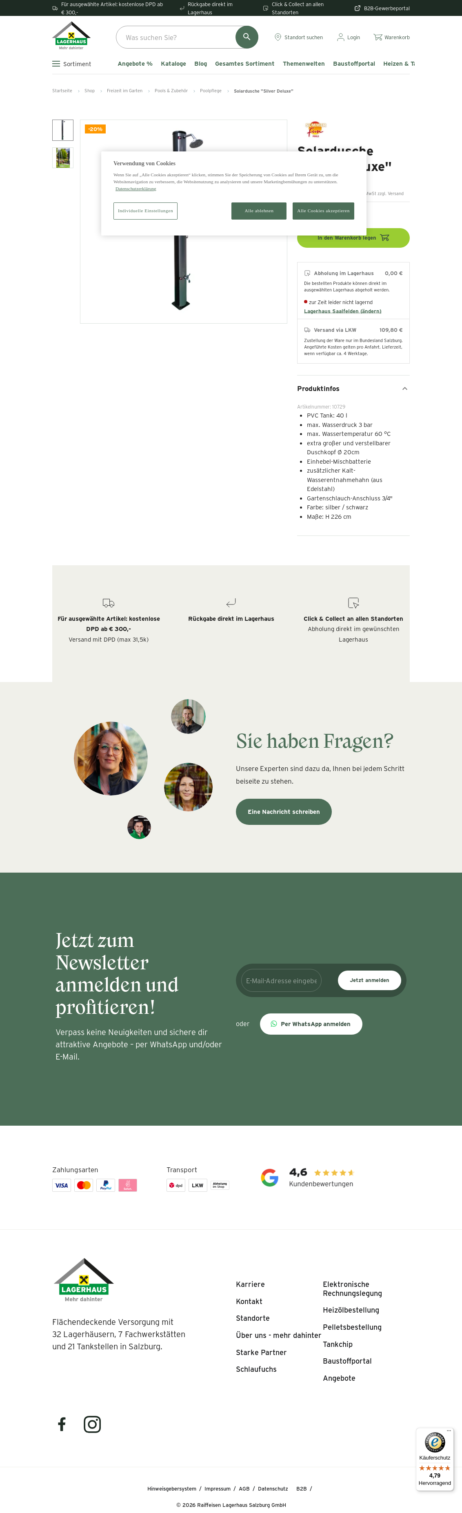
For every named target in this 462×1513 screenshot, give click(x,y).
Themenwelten (304, 63)
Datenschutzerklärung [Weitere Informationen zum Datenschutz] (136, 188)
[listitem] (250, 1284)
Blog (200, 63)
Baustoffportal (354, 63)
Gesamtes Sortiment (245, 63)
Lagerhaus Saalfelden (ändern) (343, 311)
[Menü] (449, 1432)
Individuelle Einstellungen (145, 210)
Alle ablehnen (259, 210)
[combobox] (187, 37)
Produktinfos (353, 388)
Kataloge (173, 63)
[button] (311, 1024)
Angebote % (135, 63)
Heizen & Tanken (407, 63)
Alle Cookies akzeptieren (323, 210)
